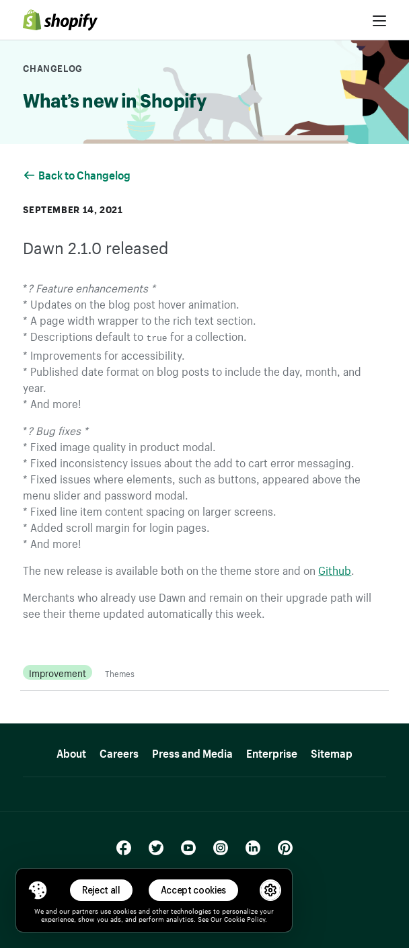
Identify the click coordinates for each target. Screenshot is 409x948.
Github (334, 568)
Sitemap (331, 750)
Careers (119, 750)
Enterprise (271, 750)
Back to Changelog (77, 173)
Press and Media (192, 750)
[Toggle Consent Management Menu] (37, 890)
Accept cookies (194, 889)
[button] (37, 890)
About (71, 750)
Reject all (101, 889)
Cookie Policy (244, 918)
